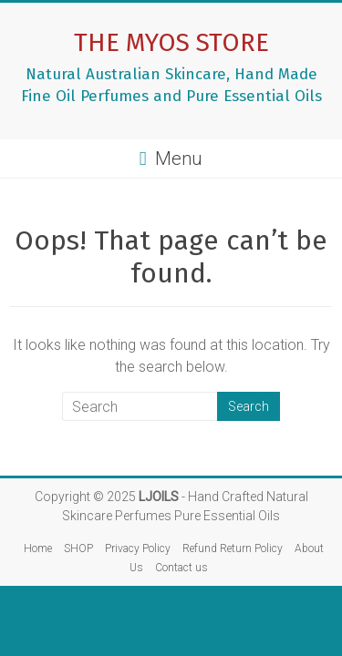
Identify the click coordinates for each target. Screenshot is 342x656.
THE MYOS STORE (171, 42)
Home (38, 548)
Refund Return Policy (232, 548)
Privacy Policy (138, 548)
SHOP (78, 548)
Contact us (181, 567)
